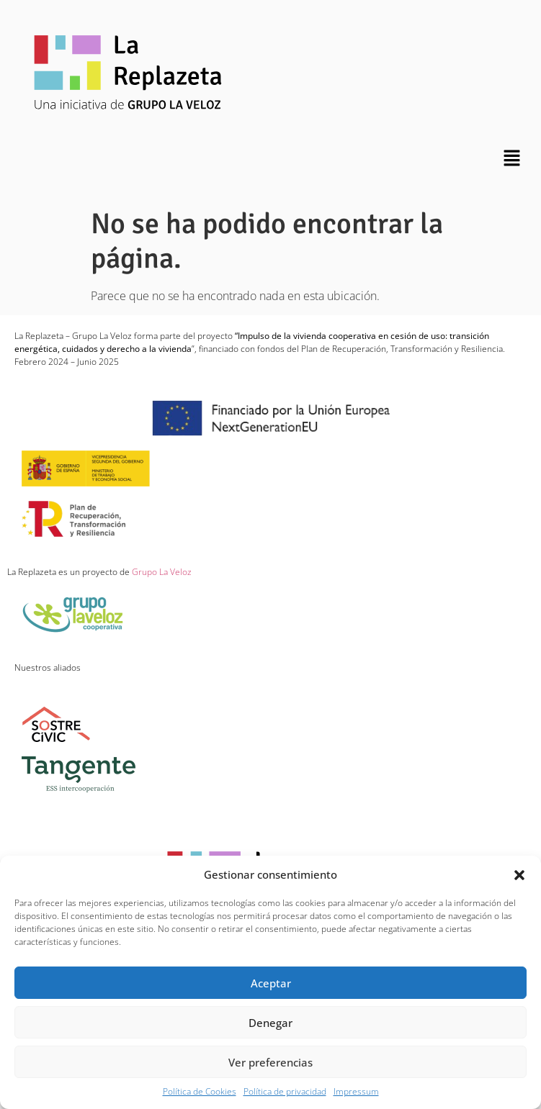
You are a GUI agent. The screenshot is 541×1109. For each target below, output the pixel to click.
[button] (519, 874)
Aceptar (271, 983)
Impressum (356, 1091)
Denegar (270, 1022)
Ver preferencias (270, 1062)
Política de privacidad (284, 1091)
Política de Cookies (199, 1091)
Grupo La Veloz (161, 572)
